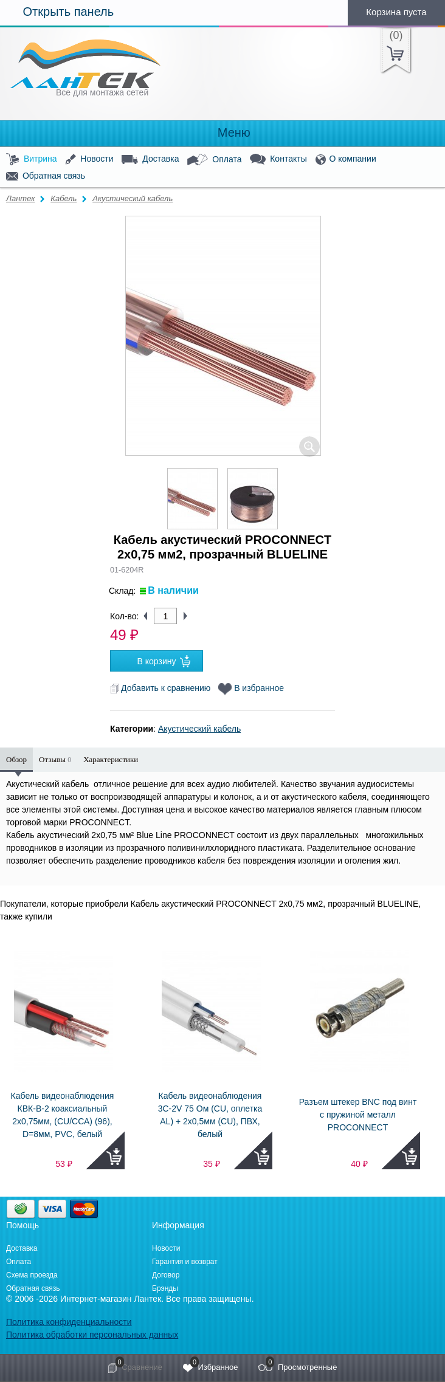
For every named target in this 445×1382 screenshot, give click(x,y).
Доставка (150, 159)
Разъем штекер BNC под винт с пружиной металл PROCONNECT (358, 1114)
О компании (346, 159)
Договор (165, 1275)
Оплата (214, 160)
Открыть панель (57, 11)
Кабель (63, 198)
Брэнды (165, 1288)
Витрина (31, 159)
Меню (222, 133)
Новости (89, 159)
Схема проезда (32, 1275)
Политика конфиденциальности (69, 1322)
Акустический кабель (132, 198)
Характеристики (110, 759)
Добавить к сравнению (160, 688)
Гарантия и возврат (185, 1261)
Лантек (20, 198)
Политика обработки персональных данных (92, 1334)
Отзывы (55, 759)
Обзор (16, 759)
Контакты (278, 159)
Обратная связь (45, 176)
